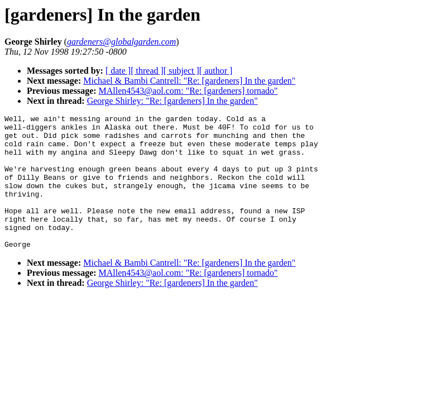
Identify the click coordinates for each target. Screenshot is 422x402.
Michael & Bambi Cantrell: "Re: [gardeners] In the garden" (189, 80)
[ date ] (118, 70)
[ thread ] (147, 70)
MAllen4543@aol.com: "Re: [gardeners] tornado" (188, 90)
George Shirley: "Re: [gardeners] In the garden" (172, 101)
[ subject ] (181, 70)
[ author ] (216, 70)
